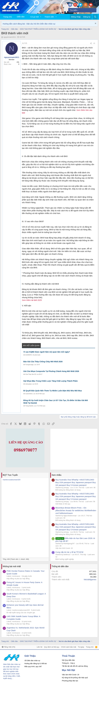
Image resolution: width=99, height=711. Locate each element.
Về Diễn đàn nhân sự (32, 660)
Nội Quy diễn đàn (68, 660)
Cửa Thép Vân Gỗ (31, 374)
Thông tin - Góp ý (68, 663)
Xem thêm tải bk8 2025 (32, 300)
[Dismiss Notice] (95, 23)
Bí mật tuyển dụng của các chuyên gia (21, 613)
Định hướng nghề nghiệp (64, 559)
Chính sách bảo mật (68, 647)
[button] (41, 17)
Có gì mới (34, 17)
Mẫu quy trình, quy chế (33, 666)
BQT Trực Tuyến (10, 475)
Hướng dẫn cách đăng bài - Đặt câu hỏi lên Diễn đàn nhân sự (29, 24)
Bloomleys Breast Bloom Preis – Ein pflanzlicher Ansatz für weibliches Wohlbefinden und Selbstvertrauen (75, 510)
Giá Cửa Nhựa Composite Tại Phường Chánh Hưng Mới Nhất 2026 (51, 371)
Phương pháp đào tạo (70, 681)
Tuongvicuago (29, 364)
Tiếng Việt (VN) (8, 647)
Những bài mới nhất (12, 566)
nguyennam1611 (9, 37)
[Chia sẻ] (91, 43)
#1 (94, 43)
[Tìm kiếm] (82, 10)
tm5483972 (29, 355)
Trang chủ (7, 17)
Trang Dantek (29, 406)
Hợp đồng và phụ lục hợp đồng (18, 579)
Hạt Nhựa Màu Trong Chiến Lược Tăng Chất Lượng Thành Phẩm (50, 381)
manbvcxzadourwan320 (11, 480)
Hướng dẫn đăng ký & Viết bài (35, 663)
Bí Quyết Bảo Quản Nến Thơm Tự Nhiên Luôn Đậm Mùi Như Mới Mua (52, 391)
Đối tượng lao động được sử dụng (67, 490)
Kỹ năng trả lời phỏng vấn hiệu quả (75, 678)
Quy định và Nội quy (51, 647)
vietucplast (29, 384)
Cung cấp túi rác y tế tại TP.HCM (69, 552)
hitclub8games (90, 579)
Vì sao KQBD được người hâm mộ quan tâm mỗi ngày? (46, 352)
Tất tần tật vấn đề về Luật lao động (75, 666)
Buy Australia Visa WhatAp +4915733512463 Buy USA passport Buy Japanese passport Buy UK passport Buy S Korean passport (75, 482)
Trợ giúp (81, 647)
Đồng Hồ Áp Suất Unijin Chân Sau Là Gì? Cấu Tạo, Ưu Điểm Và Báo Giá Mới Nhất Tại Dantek (55, 401)
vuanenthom (29, 393)
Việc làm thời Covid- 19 (64, 548)
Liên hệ (39, 647)
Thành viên (49, 17)
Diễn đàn (21, 17)
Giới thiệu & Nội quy (62, 504)
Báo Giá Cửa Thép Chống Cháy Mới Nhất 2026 (43, 362)
